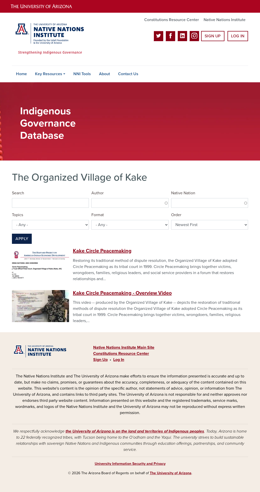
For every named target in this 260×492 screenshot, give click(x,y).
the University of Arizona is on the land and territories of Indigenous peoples (135, 431)
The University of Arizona (170, 473)
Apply (21, 238)
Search (18, 193)
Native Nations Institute (225, 19)
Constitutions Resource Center (171, 19)
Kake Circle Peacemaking (102, 251)
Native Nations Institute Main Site (123, 347)
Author (97, 193)
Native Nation (183, 193)
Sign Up (213, 36)
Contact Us (128, 73)
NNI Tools (82, 73)
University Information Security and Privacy (130, 464)
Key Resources (48, 73)
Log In (238, 36)
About (104, 73)
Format (97, 214)
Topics (17, 214)
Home (21, 73)
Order (176, 214)
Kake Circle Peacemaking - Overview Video (122, 293)
